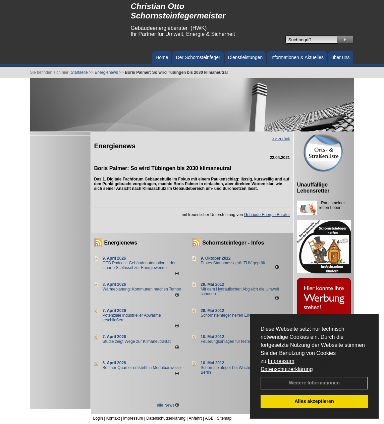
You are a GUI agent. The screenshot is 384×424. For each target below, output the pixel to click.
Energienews (121, 243)
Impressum (281, 361)
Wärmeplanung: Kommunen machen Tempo (142, 289)
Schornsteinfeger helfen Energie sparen (236, 315)
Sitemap (224, 418)
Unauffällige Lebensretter (313, 188)
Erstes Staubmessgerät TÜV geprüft (233, 263)
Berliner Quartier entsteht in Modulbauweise (142, 367)
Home (162, 57)
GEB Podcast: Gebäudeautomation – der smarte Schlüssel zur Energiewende (139, 265)
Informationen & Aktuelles (297, 57)
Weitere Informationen (314, 382)
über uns (340, 57)
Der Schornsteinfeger (198, 57)
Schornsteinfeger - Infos (233, 243)
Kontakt (113, 418)
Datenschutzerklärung (287, 369)
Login (98, 418)
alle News (168, 405)
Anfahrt (195, 418)
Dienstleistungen (245, 57)
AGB (209, 418)
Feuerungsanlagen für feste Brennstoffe (236, 341)
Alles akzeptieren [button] (314, 401)
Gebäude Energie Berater (267, 214)
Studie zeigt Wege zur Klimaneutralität (137, 341)
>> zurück (281, 139)
